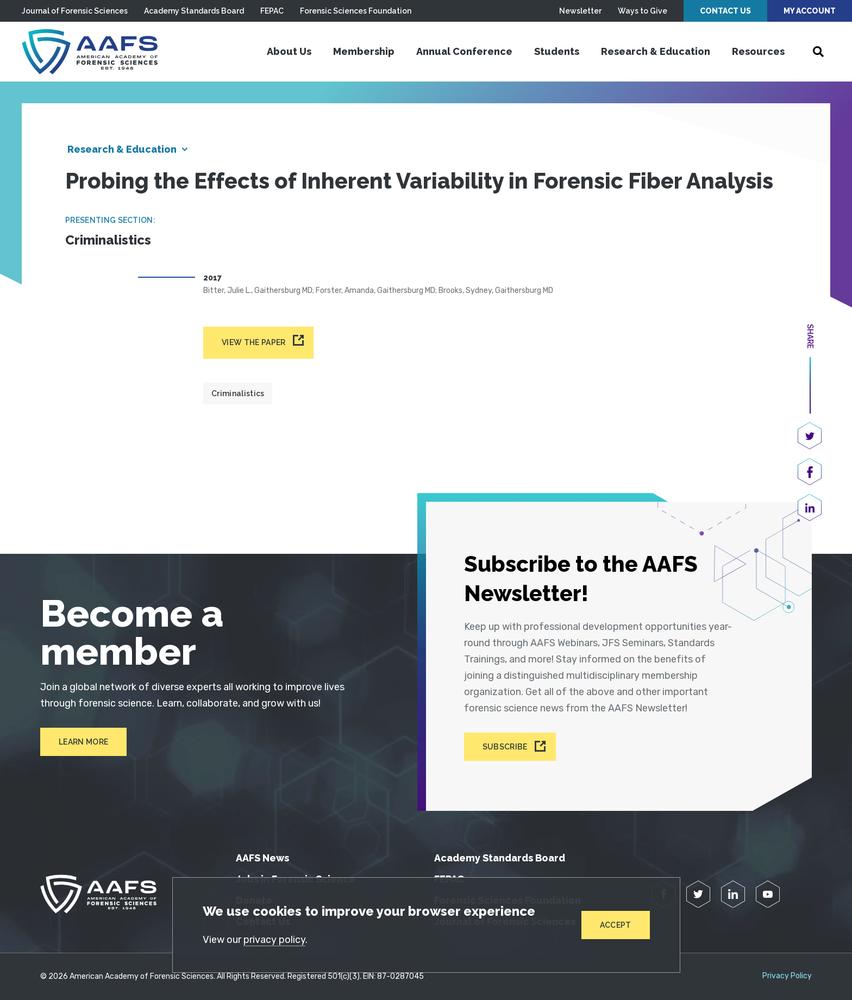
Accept (615, 925)
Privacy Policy (787, 976)
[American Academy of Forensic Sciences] (90, 51)
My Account (810, 11)
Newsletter (580, 11)
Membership (363, 51)
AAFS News (262, 858)
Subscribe (505, 746)
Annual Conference (464, 51)
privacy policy (274, 940)
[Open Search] (818, 52)
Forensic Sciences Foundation (355, 11)
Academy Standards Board (194, 11)
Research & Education (655, 51)
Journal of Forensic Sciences (75, 11)
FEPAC (272, 11)
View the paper (253, 342)
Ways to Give (642, 11)
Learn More (83, 742)
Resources (758, 51)
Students (556, 51)
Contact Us (725, 11)
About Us (289, 51)
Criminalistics (237, 393)
